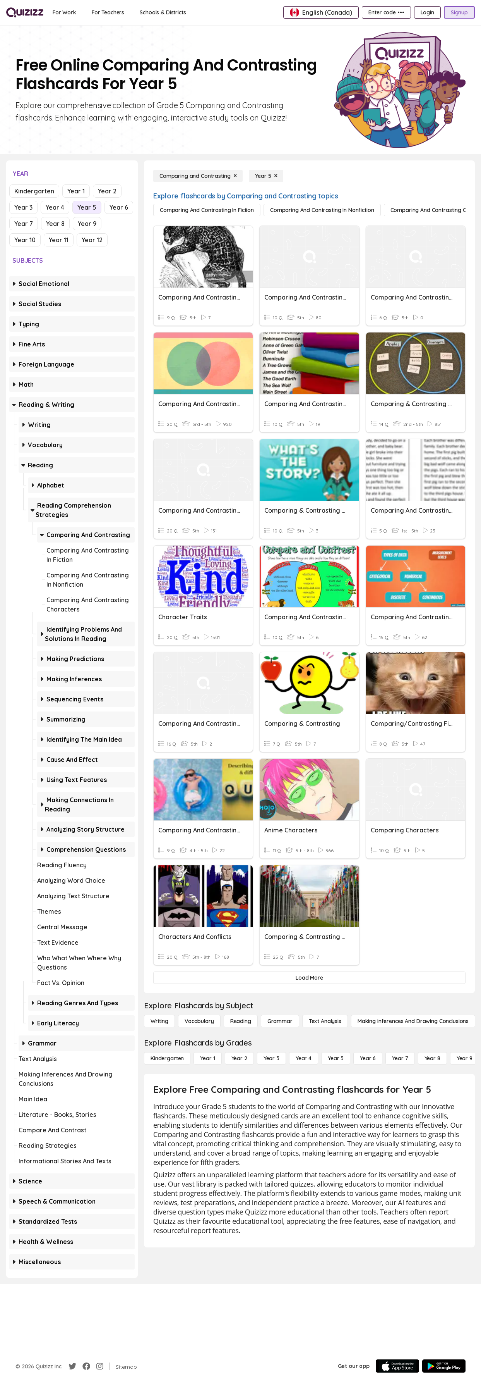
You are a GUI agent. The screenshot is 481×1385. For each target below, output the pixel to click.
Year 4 (55, 207)
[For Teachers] (108, 12)
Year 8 (55, 223)
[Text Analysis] (325, 1021)
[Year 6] (367, 1058)
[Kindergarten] (167, 1058)
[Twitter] (72, 1366)
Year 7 (23, 223)
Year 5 (86, 207)
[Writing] (159, 1021)
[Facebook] (86, 1366)
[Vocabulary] (199, 1021)
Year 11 (58, 240)
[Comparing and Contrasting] (198, 176)
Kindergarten (34, 191)
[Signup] (459, 12)
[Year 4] (303, 1058)
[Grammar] (280, 1021)
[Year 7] (399, 1058)
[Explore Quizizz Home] (24, 12)
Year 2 (107, 191)
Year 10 (25, 240)
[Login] (427, 12)
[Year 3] (271, 1058)
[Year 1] (207, 1058)
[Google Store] (444, 1366)
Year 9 (87, 223)
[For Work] (64, 12)
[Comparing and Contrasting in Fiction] (206, 210)
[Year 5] (266, 176)
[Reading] (241, 1021)
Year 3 (23, 207)
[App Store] (397, 1366)
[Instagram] (99, 1366)
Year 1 (76, 191)
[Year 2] (239, 1058)
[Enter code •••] (386, 12)
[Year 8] (432, 1058)
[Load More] (309, 978)
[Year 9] (464, 1058)
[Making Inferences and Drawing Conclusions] (413, 1021)
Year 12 (92, 240)
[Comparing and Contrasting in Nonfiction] (322, 210)
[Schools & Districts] (163, 12)
